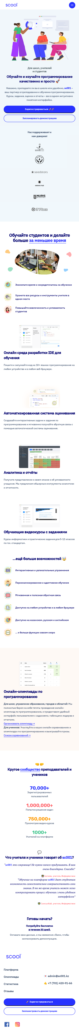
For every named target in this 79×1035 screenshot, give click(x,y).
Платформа (11, 969)
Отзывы (9, 991)
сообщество (30, 769)
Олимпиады (11, 977)
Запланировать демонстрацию (39, 118)
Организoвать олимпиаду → (19, 723)
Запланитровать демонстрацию (39, 1011)
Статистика (11, 984)
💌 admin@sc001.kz (56, 976)
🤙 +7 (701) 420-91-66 (58, 983)
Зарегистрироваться (39, 109)
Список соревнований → (17, 735)
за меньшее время (47, 240)
